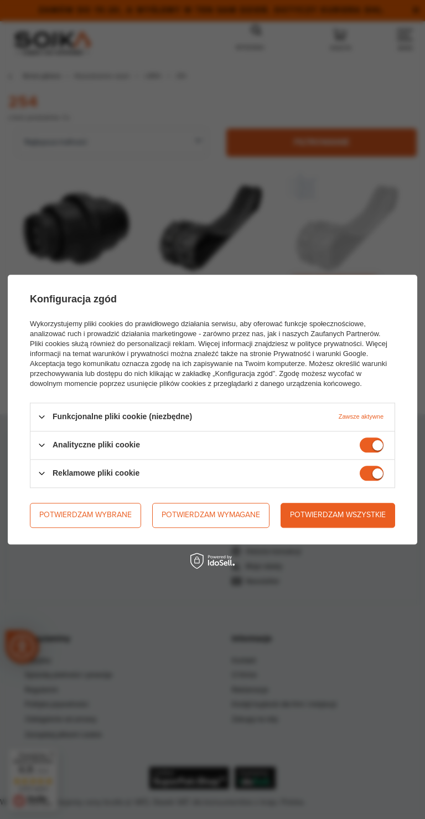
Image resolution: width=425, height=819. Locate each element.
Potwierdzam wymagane (211, 514)
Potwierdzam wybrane (85, 514)
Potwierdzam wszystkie (338, 514)
